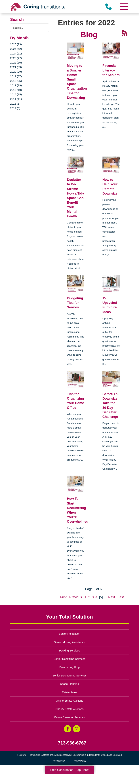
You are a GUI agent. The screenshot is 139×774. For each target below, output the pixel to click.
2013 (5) (15, 103)
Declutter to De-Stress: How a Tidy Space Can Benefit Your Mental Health (75, 198)
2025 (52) (16, 48)
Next (111, 597)
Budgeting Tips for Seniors (75, 302)
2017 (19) (16, 85)
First (63, 597)
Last (121, 597)
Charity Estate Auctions (70, 708)
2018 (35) (16, 80)
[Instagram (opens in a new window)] (76, 728)
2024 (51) (16, 53)
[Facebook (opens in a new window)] (67, 728)
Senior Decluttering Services (69, 675)
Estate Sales (69, 692)
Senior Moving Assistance (69, 642)
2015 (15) (16, 94)
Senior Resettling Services (69, 658)
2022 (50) (16, 62)
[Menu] (123, 6)
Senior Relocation (69, 633)
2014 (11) (16, 98)
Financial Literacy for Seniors (111, 70)
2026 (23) (16, 44)
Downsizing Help (69, 667)
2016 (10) (16, 89)
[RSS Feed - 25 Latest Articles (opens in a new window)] (124, 33)
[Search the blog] (29, 28)
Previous (75, 597)
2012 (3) (15, 108)
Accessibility (59, 761)
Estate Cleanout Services (69, 717)
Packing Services (69, 650)
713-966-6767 (72, 743)
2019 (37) (16, 76)
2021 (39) (16, 67)
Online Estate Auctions (69, 700)
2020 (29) (16, 71)
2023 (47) (16, 58)
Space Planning (69, 683)
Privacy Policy (79, 761)
